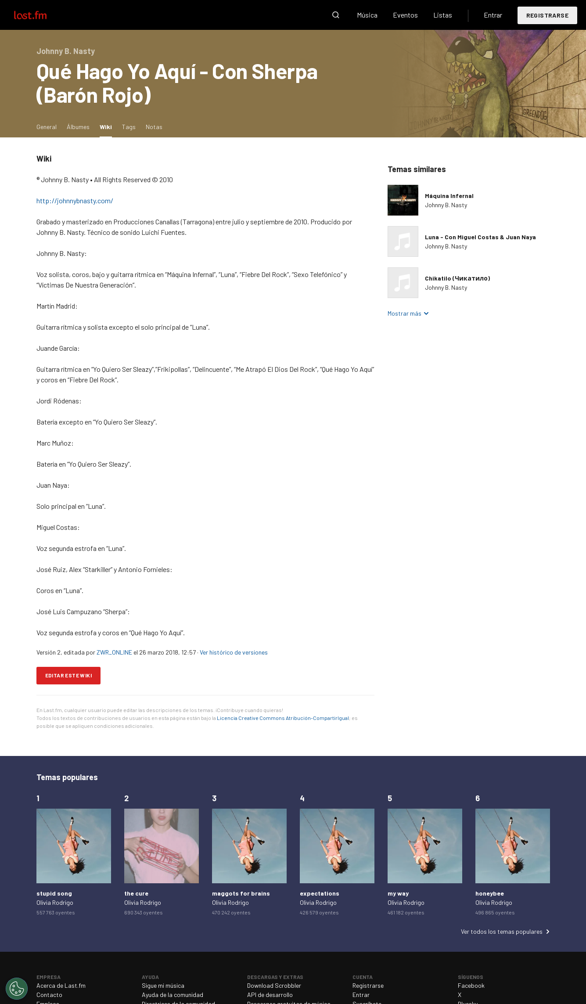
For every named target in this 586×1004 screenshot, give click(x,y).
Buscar (336, 15)
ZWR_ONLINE (114, 652)
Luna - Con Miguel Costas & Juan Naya (480, 237)
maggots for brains (241, 893)
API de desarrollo (270, 994)
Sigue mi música (163, 985)
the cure (136, 893)
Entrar (493, 15)
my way (398, 893)
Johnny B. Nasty (446, 205)
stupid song (54, 893)
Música (367, 15)
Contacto (49, 994)
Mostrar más (404, 313)
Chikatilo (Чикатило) (457, 278)
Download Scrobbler (274, 985)
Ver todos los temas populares (502, 931)
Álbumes (78, 126)
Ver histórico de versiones (234, 652)
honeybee (489, 893)
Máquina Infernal (449, 195)
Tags (129, 126)
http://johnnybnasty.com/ (74, 200)
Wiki (108, 126)
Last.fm (40, 15)
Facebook (471, 985)
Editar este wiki (68, 675)
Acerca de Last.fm (61, 985)
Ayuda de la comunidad (172, 994)
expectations (319, 893)
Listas (442, 15)
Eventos (405, 15)
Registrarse (547, 15)
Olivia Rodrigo (54, 902)
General (46, 126)
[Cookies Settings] (17, 989)
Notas (154, 126)
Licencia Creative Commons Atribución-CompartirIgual (283, 718)
